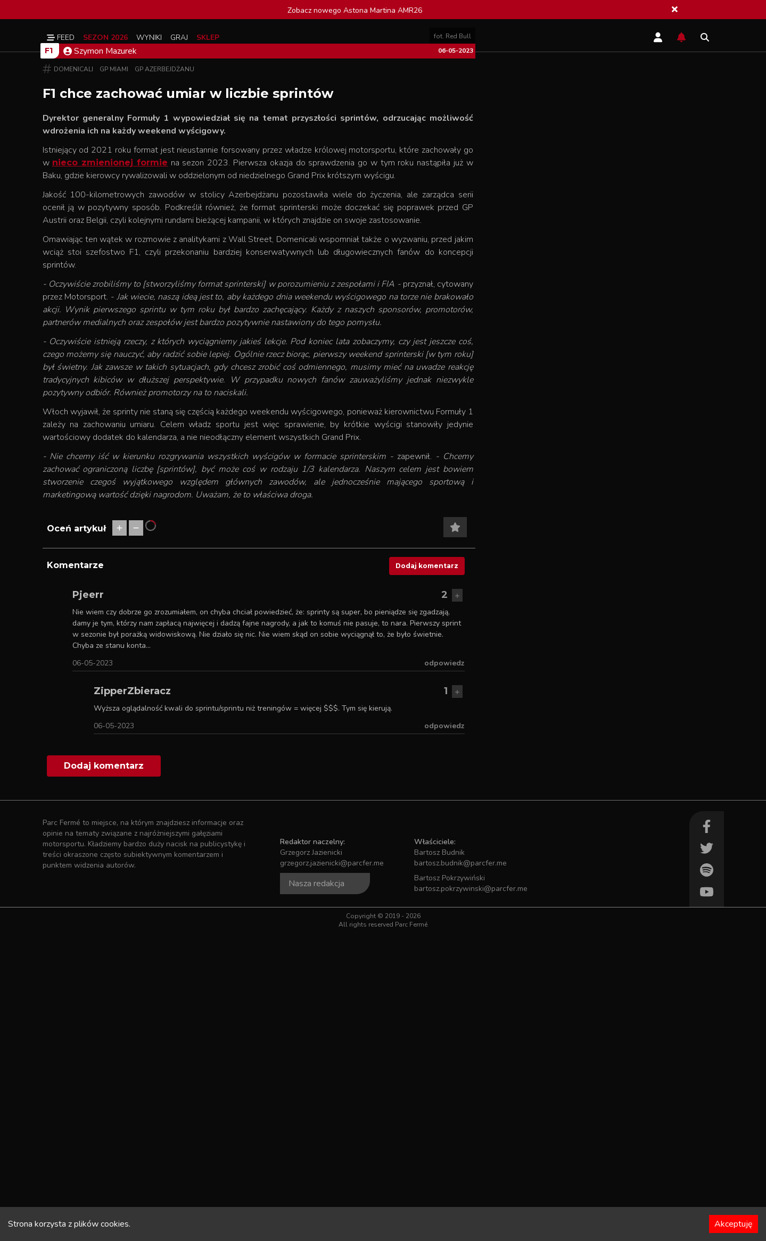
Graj (179, 37)
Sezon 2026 (105, 37)
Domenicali (73, 377)
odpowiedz (444, 971)
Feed (61, 37)
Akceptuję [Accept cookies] (733, 1224)
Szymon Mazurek (100, 359)
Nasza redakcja (316, 1191)
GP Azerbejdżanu (164, 377)
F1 (49, 358)
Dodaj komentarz (427, 874)
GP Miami (114, 377)
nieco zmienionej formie (110, 470)
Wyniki (149, 37)
